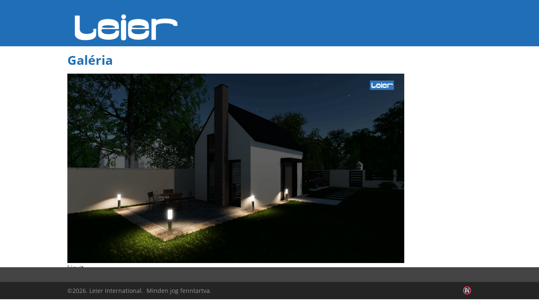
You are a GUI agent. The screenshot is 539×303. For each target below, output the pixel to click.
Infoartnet (467, 290)
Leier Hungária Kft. (126, 27)
